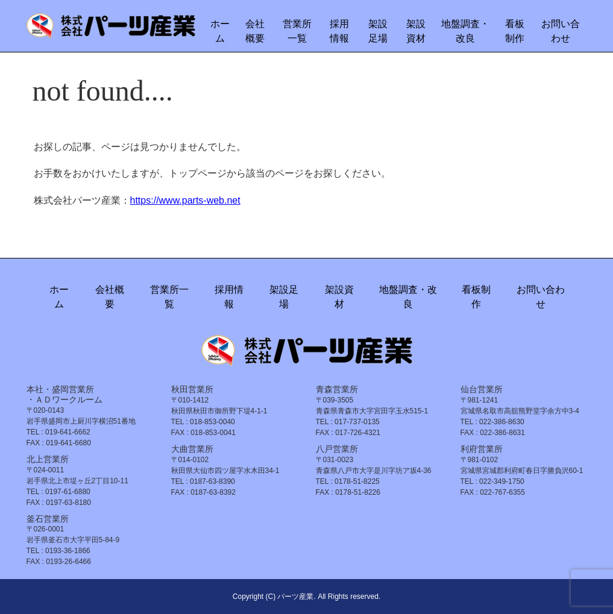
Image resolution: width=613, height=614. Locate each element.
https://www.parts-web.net (185, 200)
